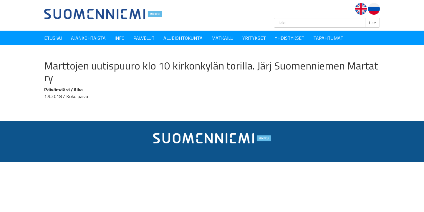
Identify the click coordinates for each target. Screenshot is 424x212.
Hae (372, 22)
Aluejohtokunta (183, 38)
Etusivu (53, 38)
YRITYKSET (254, 38)
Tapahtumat (328, 38)
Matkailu (222, 38)
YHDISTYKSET (289, 38)
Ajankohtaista (88, 38)
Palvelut (144, 38)
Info (120, 38)
